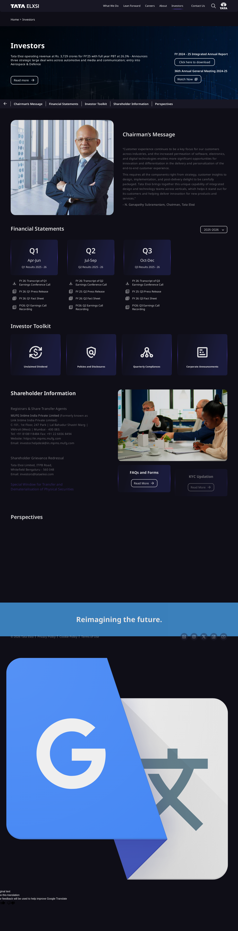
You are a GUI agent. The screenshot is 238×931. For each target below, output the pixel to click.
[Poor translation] (11, 908)
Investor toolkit (96, 104)
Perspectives (164, 104)
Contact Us (198, 6)
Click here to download (194, 62)
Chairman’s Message (28, 104)
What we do (111, 6)
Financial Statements (63, 104)
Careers (150, 6)
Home (15, 19)
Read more (21, 80)
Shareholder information (131, 104)
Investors (177, 6)
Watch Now (185, 79)
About (163, 6)
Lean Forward (131, 6)
